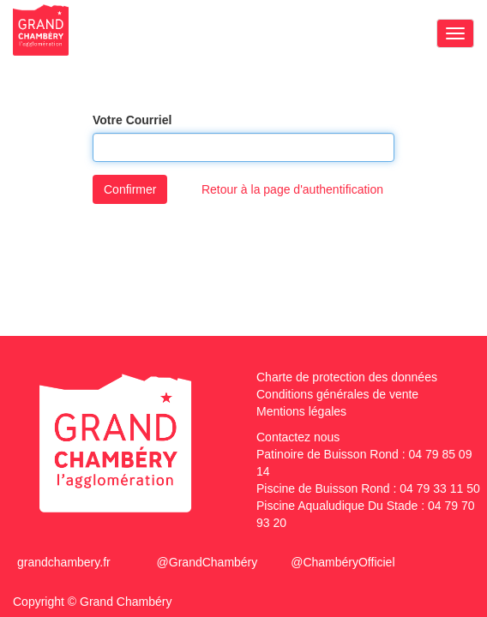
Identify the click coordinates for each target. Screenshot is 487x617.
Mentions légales (301, 411)
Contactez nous (298, 437)
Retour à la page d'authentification (292, 189)
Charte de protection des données (346, 377)
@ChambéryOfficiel (342, 562)
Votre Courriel (132, 120)
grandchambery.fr (64, 562)
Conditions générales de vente (337, 394)
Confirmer (130, 189)
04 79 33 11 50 (439, 488)
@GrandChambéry (207, 562)
